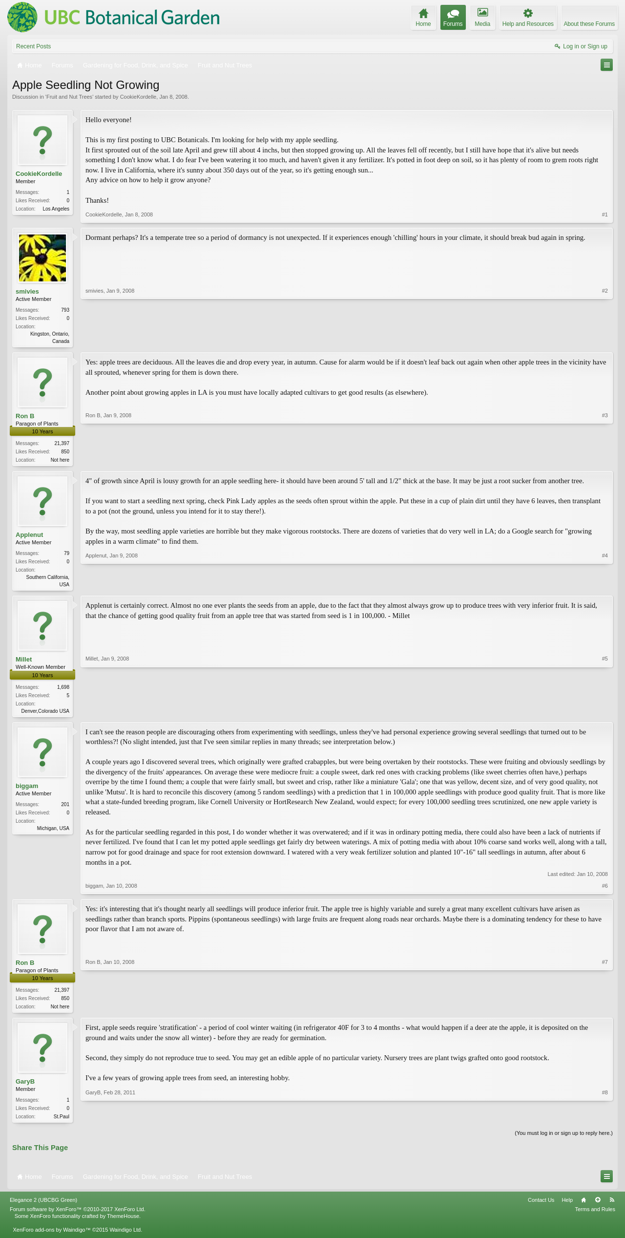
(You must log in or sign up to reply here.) (564, 1139)
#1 (605, 214)
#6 (605, 890)
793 (65, 310)
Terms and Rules (595, 1215)
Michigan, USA (53, 832)
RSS (611, 1205)
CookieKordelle (138, 97)
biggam (27, 789)
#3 (605, 460)
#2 (605, 340)
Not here (60, 461)
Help (567, 1206)
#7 (605, 1009)
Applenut (29, 536)
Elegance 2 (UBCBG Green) (43, 1206)
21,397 (61, 444)
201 (65, 808)
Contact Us (541, 1206)
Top (597, 1205)
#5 (605, 712)
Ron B (25, 417)
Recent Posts (33, 46)
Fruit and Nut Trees (69, 97)
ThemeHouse (123, 1222)
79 (66, 555)
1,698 (63, 690)
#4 (605, 585)
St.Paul (61, 1121)
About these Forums (589, 24)
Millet (24, 662)
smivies (27, 291)
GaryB (25, 1086)
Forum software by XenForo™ (78, 1215)
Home (583, 1205)
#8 (605, 1120)
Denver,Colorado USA (45, 714)
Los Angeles (56, 209)
